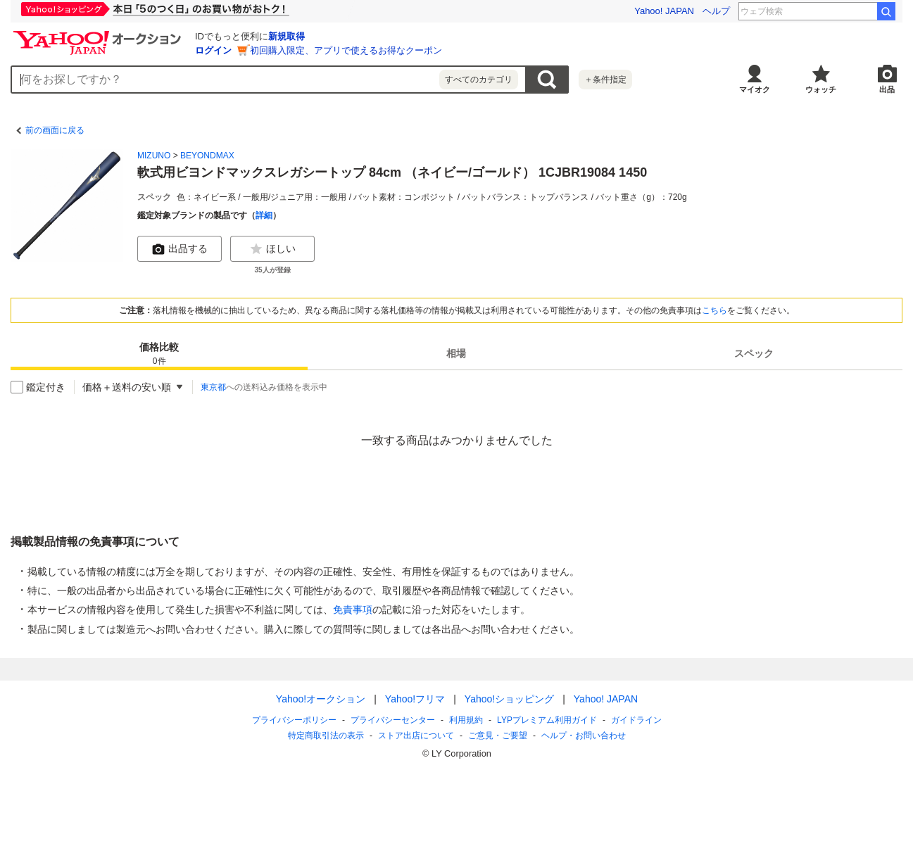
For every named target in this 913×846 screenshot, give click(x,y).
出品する (179, 249)
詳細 (264, 215)
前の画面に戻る (54, 130)
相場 (456, 353)
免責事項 (352, 609)
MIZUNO (153, 155)
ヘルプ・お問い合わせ (583, 735)
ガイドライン (635, 720)
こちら (714, 310)
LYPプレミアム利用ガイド (547, 720)
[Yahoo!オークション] (99, 34)
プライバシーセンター (393, 720)
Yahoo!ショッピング (508, 699)
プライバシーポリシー (294, 720)
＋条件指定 (605, 79)
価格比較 (159, 354)
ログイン (213, 50)
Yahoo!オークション (320, 699)
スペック (754, 353)
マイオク (754, 89)
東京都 (213, 387)
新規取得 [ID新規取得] (286, 36)
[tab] (159, 353)
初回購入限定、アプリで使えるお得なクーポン (346, 50)
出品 (887, 89)
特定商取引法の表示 (326, 735)
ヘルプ (716, 11)
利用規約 (466, 720)
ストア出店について (416, 735)
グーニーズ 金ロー (838, 11)
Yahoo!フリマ (414, 699)
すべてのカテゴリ (478, 79)
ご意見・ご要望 (497, 735)
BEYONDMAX (207, 155)
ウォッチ (820, 89)
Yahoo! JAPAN (664, 11)
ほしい (272, 249)
